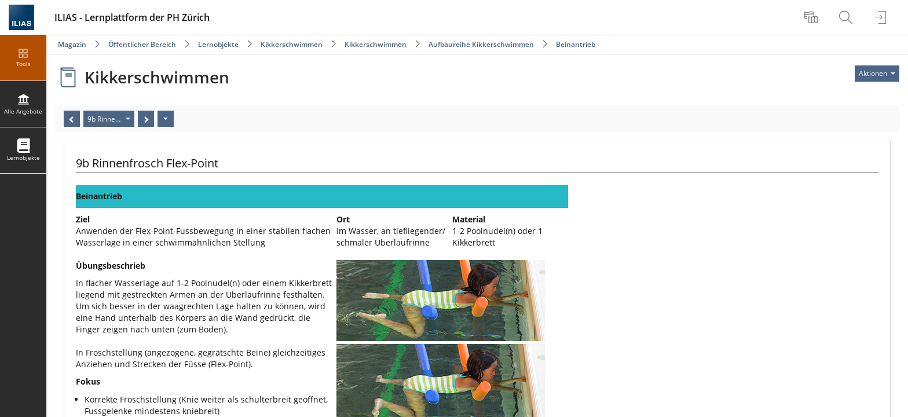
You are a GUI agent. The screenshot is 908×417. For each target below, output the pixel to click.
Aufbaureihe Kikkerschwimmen (481, 44)
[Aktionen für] (877, 73)
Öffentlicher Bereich (142, 44)
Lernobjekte (218, 44)
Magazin (72, 44)
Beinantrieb (575, 44)
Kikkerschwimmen (292, 44)
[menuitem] (812, 17)
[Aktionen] (166, 119)
